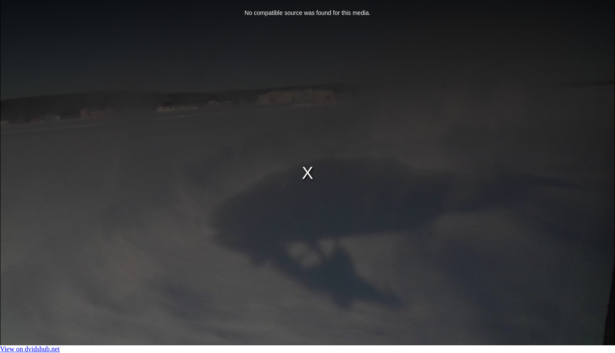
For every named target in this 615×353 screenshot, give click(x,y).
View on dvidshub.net (30, 349)
